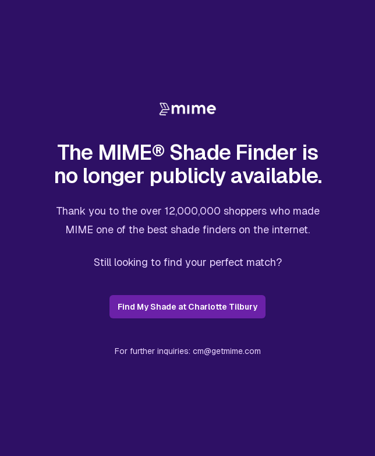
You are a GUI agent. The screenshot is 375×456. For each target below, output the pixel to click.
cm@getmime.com (227, 351)
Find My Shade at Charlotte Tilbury (187, 306)
